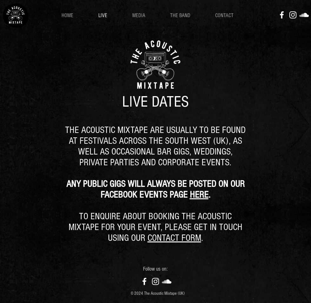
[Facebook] (282, 15)
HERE (199, 194)
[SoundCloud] (304, 15)
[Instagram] (293, 15)
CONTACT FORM (174, 238)
